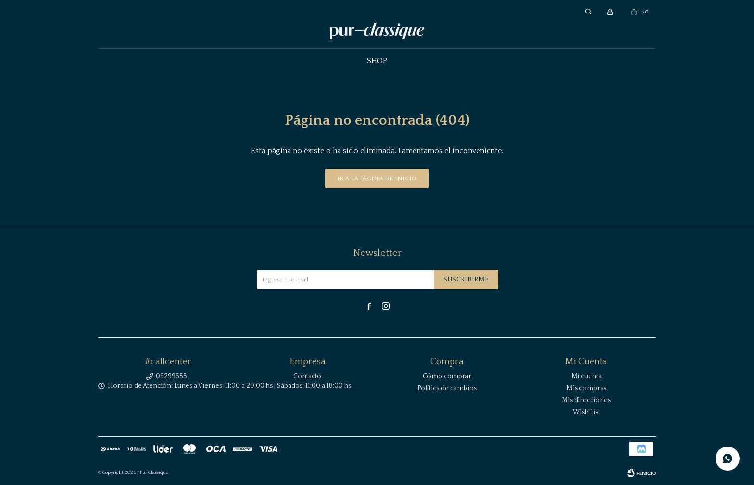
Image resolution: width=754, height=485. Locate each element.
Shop (377, 60)
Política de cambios (447, 388)
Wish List (586, 412)
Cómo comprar (447, 376)
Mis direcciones (586, 400)
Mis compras (586, 388)
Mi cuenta (586, 376)
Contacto (307, 376)
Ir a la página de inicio (377, 178)
